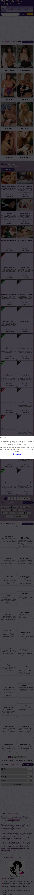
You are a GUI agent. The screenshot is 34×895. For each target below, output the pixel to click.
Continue (17, 454)
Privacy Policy (25, 449)
